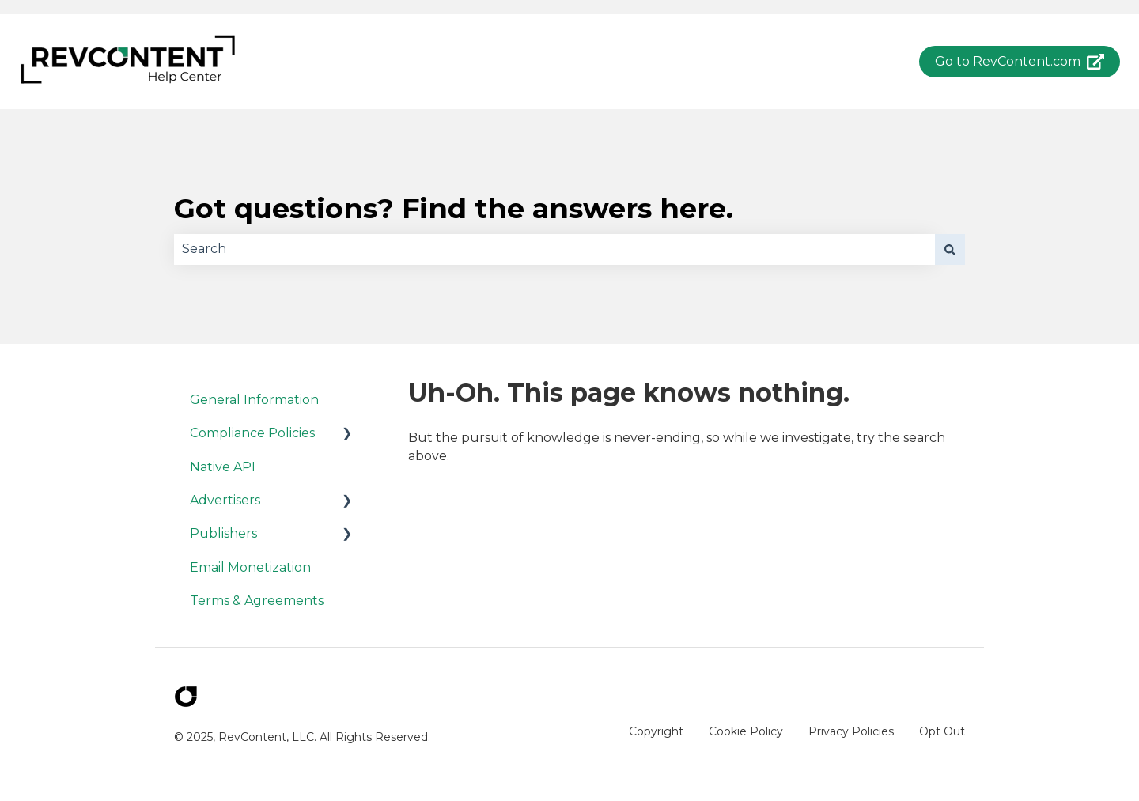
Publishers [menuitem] (223, 533)
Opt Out (942, 731)
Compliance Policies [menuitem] (252, 432)
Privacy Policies (851, 731)
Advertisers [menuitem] (225, 500)
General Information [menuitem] (254, 399)
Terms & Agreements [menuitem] (257, 600)
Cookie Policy (746, 731)
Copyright (656, 731)
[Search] (950, 249)
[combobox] (554, 249)
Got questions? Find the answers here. (453, 208)
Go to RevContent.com (1020, 62)
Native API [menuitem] (222, 466)
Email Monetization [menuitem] (250, 567)
